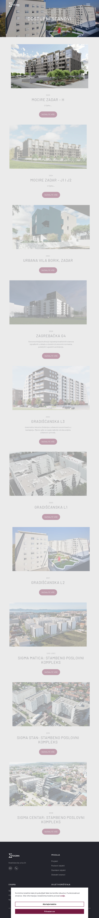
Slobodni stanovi (58, 875)
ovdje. (62, 896)
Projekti (54, 861)
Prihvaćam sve (49, 911)
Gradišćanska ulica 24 (17, 863)
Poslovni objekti (58, 866)
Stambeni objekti (58, 870)
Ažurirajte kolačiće (49, 904)
